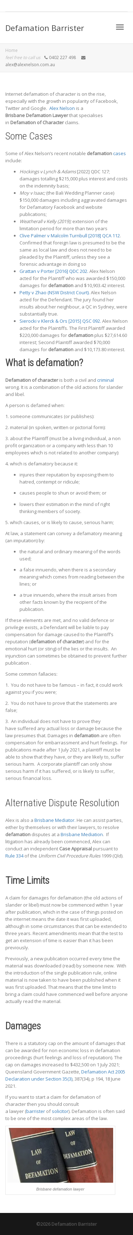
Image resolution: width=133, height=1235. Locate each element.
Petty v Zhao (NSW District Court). (55, 292)
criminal (105, 380)
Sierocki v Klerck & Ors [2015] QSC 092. (60, 321)
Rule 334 (14, 856)
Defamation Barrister (44, 27)
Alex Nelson (62, 108)
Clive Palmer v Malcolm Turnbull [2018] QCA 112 (70, 235)
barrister (35, 1111)
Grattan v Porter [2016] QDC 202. (54, 271)
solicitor (60, 1111)
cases (119, 153)
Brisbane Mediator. (55, 820)
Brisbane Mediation (82, 834)
